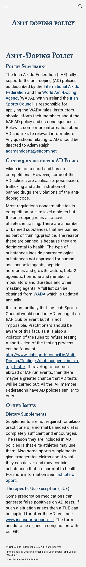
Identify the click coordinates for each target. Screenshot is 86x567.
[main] (43, 22)
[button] (5, 6)
